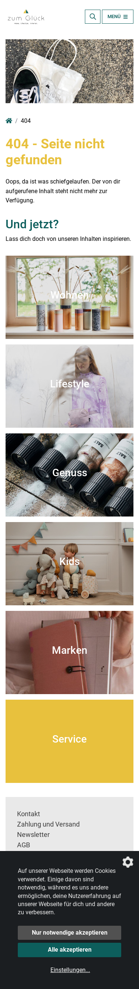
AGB (23, 845)
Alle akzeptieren (70, 949)
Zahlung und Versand (48, 824)
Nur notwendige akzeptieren (69, 932)
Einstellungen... (70, 969)
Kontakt (28, 814)
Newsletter (33, 834)
